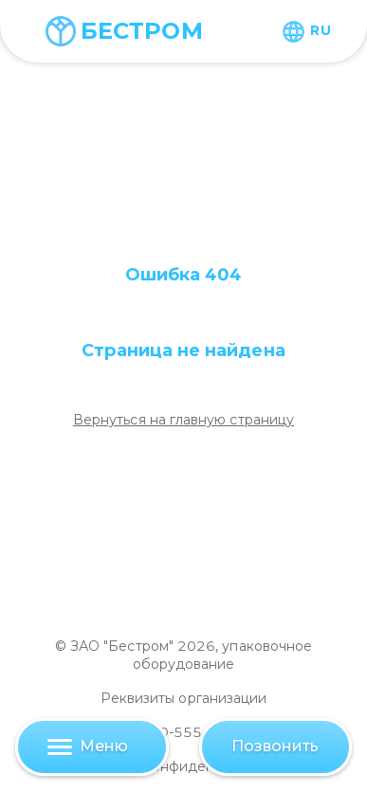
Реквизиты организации (183, 698)
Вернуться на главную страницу (183, 419)
